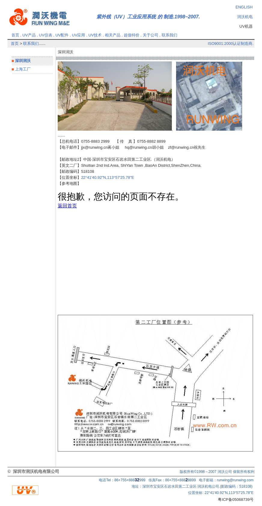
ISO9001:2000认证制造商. (230, 43)
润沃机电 (245, 16)
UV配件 (62, 35)
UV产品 (29, 35)
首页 (15, 35)
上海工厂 (22, 69)
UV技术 (95, 35)
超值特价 (131, 35)
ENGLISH (244, 7)
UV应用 (78, 35)
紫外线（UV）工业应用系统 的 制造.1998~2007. (148, 16)
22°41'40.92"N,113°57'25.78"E (107, 177)
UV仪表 (45, 35)
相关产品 (112, 35)
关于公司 (150, 35)
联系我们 (169, 35)
